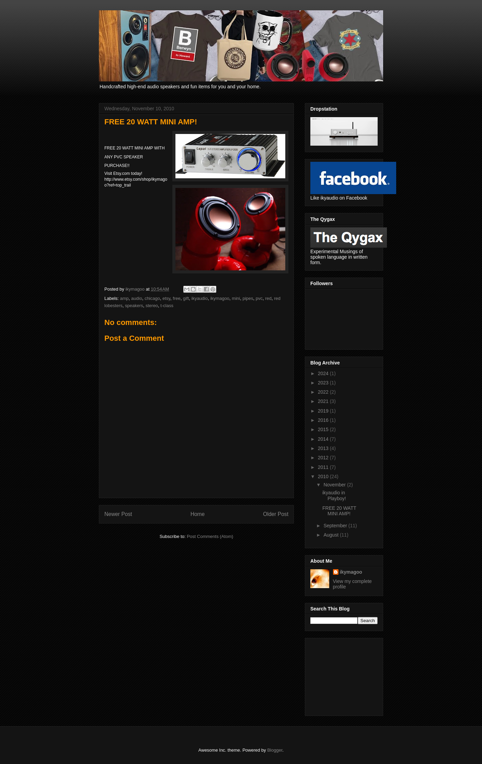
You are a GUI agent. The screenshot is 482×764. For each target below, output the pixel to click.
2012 (324, 457)
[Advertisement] (344, 675)
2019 (324, 411)
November (335, 484)
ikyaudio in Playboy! (334, 495)
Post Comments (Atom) (210, 536)
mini (236, 298)
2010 (324, 476)
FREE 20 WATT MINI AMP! (339, 511)
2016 (324, 420)
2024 (324, 373)
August (331, 535)
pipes (247, 298)
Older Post (275, 514)
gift (186, 298)
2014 (324, 439)
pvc (259, 298)
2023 (324, 382)
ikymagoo (219, 298)
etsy (166, 298)
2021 (324, 401)
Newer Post (118, 514)
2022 (324, 392)
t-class (166, 305)
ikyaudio (200, 298)
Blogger (274, 750)
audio (136, 298)
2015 (324, 429)
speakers (134, 305)
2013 (324, 448)
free (176, 298)
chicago (152, 298)
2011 (324, 467)
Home (198, 514)
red (268, 298)
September (335, 525)
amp (124, 298)
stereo (152, 305)
